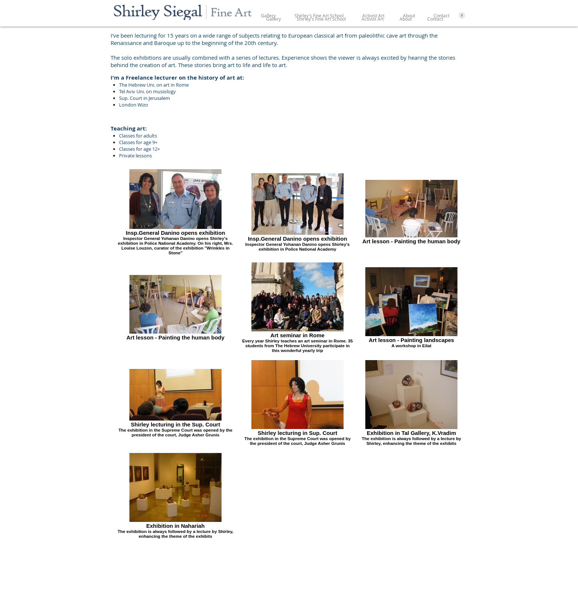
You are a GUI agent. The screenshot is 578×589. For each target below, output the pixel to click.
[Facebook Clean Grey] (462, 15)
